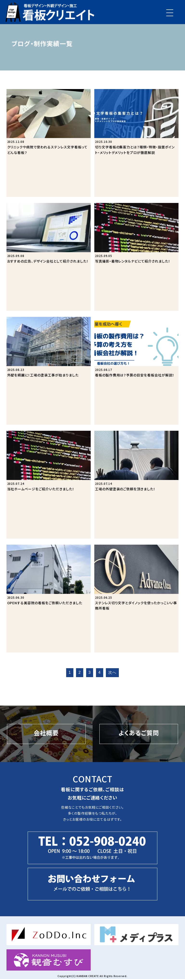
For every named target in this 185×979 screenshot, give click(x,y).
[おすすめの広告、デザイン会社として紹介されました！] (48, 257)
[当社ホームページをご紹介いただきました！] (48, 485)
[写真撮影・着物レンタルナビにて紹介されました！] (136, 257)
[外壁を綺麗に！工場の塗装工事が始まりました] (48, 371)
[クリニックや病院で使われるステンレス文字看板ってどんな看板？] (48, 143)
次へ (112, 672)
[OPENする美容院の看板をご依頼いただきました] (48, 599)
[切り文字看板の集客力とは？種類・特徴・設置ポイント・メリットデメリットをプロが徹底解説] (136, 143)
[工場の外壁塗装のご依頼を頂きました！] (136, 485)
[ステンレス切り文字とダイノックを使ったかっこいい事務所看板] (136, 599)
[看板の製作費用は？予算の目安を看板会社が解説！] (136, 371)
